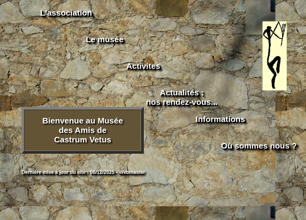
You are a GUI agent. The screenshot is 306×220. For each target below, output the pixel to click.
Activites (143, 66)
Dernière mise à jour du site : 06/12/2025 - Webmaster (83, 172)
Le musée (105, 39)
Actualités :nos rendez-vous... (182, 97)
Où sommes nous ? (259, 145)
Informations (220, 119)
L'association (66, 12)
